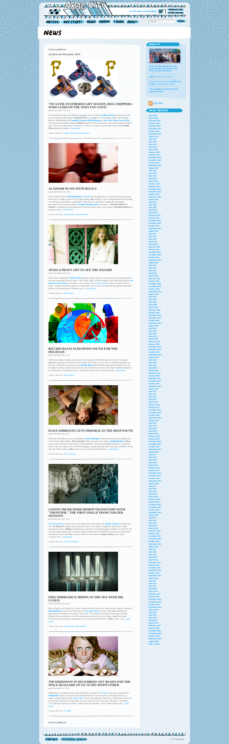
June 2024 (153, 173)
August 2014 (154, 483)
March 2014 (153, 497)
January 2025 (154, 155)
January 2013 (154, 533)
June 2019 (153, 331)
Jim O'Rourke (69, 626)
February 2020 (155, 310)
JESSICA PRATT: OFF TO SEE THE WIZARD (80, 270)
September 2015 (155, 449)
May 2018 (153, 365)
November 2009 (155, 633)
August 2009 (154, 641)
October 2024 (154, 163)
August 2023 (154, 199)
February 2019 (155, 341)
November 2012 (155, 539)
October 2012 (154, 541)
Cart (161, 11)
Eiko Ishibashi (80, 626)
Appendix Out (69, 214)
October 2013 (154, 510)
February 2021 (155, 278)
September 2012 (155, 544)
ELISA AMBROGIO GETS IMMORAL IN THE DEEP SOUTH (90, 430)
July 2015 (152, 454)
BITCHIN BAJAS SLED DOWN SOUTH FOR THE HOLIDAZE (83, 350)
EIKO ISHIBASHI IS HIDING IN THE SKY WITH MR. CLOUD (86, 598)
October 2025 (154, 131)
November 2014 (155, 475)
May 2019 (153, 333)
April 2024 (153, 178)
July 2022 (152, 234)
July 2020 (152, 297)
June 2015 (153, 457)
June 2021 (153, 268)
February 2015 (155, 468)
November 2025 (155, 128)
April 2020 (153, 305)
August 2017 (154, 389)
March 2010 (153, 623)
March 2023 (153, 213)
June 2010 (153, 615)
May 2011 (152, 586)
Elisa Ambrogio (70, 454)
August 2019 (154, 326)
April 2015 (153, 462)
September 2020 (155, 291)
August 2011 (153, 578)
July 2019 (152, 328)
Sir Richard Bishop (56, 524)
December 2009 (155, 631)
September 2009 (155, 639)
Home (80, 8)
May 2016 (153, 428)
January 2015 (154, 470)
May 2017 (153, 397)
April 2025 (153, 147)
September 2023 (155, 197)
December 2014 (155, 473)
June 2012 (153, 552)
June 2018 (153, 362)
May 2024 (153, 176)
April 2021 (153, 273)
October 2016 (154, 415)
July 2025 (152, 139)
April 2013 (153, 525)
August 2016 (154, 420)
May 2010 (153, 617)
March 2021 (153, 276)
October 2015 (154, 447)
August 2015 (154, 452)
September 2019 (155, 323)
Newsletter (176, 9)
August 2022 (154, 231)
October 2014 (154, 478)
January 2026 (154, 123)
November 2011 (155, 570)
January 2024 (154, 186)
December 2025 (155, 126)
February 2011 (154, 594)
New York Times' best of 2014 (117, 120)
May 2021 (153, 270)
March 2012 (153, 560)
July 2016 (152, 423)
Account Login (135, 11)
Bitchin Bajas (69, 375)
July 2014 (152, 486)
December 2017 (155, 378)
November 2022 (155, 223)
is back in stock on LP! (161, 76)
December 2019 (155, 315)
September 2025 (155, 134)
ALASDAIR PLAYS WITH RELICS (72, 188)
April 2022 (153, 241)
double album (78, 698)
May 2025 (153, 144)
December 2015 (155, 441)
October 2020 (154, 289)
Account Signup (149, 11)
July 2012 (152, 549)
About (133, 22)
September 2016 (155, 418)
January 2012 (154, 565)
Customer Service (73, 739)
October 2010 (154, 604)
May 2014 (153, 491)
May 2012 (153, 554)
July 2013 (152, 518)
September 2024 (155, 165)
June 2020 (153, 299)
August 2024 (154, 168)
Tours (119, 22)
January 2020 (154, 312)
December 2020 (155, 284)
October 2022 (154, 226)
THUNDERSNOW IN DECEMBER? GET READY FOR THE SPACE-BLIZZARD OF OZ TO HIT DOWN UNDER (89, 683)
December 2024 (155, 157)
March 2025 (153, 149)
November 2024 (155, 160)
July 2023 (152, 202)
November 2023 (155, 191)
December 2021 (155, 252)
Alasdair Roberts (82, 214)
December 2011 (155, 568)
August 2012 (154, 546)
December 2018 (155, 347)
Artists (52, 22)
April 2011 (153, 589)
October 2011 (154, 573)
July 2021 (152, 265)
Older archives (155, 644)
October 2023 (154, 194)
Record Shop (73, 22)
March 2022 (153, 244)
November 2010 (155, 602)
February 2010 (155, 625)
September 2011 (155, 575)
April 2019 (153, 336)
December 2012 (155, 536)
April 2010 (153, 620)
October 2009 (154, 636)
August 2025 (154, 136)
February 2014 (155, 499)
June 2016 (153, 426)
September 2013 (155, 512)
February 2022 (155, 247)
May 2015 (153, 460)
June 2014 (153, 489)
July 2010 (152, 612)
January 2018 (154, 376)
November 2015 (155, 444)
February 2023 (155, 215)
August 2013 (154, 515)
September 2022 (155, 228)
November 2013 (155, 507)
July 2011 (152, 581)
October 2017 (154, 383)
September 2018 (155, 355)
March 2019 (153, 339)
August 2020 (154, 294)
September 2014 (155, 481)
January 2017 (154, 407)
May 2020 (153, 302)
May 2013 (153, 523)
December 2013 (155, 504)
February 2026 (155, 120)
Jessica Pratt (68, 293)
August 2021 (154, 262)
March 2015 (153, 465)
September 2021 (155, 260)
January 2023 (154, 218)
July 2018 (152, 360)
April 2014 (153, 494)
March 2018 (153, 370)
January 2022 (154, 249)
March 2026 (153, 118)
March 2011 (153, 591)
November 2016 (155, 412)
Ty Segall (104, 693)
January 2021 (154, 281)
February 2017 (155, 404)
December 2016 (155, 410)
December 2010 (155, 599)
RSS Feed (155, 103)
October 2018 (154, 352)
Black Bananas (84, 133)
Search (181, 21)
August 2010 (154, 610)
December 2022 (155, 220)
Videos (104, 22)
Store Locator (176, 12)
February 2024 (155, 184)
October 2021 (154, 257)
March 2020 (153, 307)
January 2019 (154, 344)
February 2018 (155, 373)
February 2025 (155, 152)
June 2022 (153, 236)
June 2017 (153, 394)
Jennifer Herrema (70, 133)
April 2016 (153, 431)
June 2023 (153, 205)
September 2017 (155, 386)
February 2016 (155, 436)
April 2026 (153, 115)
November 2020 (155, 286)
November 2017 (155, 381)
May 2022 (153, 239)
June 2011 (153, 583)
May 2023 (153, 207)
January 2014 (154, 502)
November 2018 (155, 349)
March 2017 (153, 402)
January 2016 (154, 439)
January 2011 (154, 596)
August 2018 (154, 357)
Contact (51, 739)
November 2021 (155, 255)
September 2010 (155, 607)
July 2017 (152, 391)
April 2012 (153, 557)
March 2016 (153, 433)
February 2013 (155, 531)
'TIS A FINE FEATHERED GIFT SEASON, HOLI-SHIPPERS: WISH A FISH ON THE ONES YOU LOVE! (90, 105)
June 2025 (153, 142)
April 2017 (153, 399)
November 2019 (155, 318)
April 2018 (153, 368)
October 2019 (154, 320)
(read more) (75, 128)
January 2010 (154, 628)
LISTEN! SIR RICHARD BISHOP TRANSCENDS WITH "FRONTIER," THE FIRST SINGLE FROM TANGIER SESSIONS (86, 513)
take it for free (103, 283)
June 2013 (153, 520)
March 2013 (153, 528)
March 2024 (153, 181)
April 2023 (153, 210)
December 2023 (155, 189)
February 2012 (155, 562)
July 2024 (152, 170)
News (91, 22)
